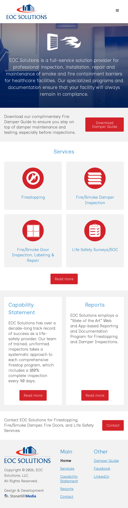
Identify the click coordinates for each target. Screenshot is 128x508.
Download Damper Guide (104, 124)
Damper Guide (106, 460)
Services (67, 468)
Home (65, 460)
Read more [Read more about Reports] (95, 395)
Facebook (102, 468)
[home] (23, 11)
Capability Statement (69, 478)
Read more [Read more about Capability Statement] (33, 395)
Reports (67, 488)
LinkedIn (101, 476)
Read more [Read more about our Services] (64, 279)
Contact (113, 425)
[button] (117, 10)
